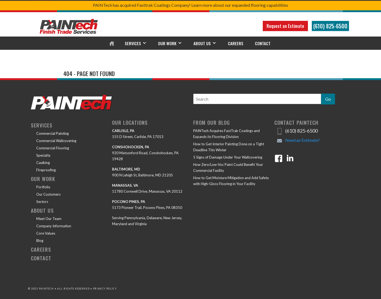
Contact (263, 43)
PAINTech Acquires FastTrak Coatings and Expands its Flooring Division (226, 134)
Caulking (43, 162)
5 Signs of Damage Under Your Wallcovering (227, 157)
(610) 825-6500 (330, 26)
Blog (39, 240)
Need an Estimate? (302, 140)
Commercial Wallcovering (56, 141)
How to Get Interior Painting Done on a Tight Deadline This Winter (228, 147)
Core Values (45, 233)
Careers (235, 43)
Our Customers (48, 194)
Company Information (53, 226)
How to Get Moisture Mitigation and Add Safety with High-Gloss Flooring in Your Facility (231, 181)
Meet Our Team (48, 218)
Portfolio (43, 187)
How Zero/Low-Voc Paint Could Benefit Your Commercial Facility (228, 167)
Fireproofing (46, 170)
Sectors (42, 201)
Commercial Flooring (52, 148)
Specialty (43, 155)
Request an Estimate (285, 26)
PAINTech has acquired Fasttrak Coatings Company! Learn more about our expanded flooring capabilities (190, 5)
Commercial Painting (52, 133)
